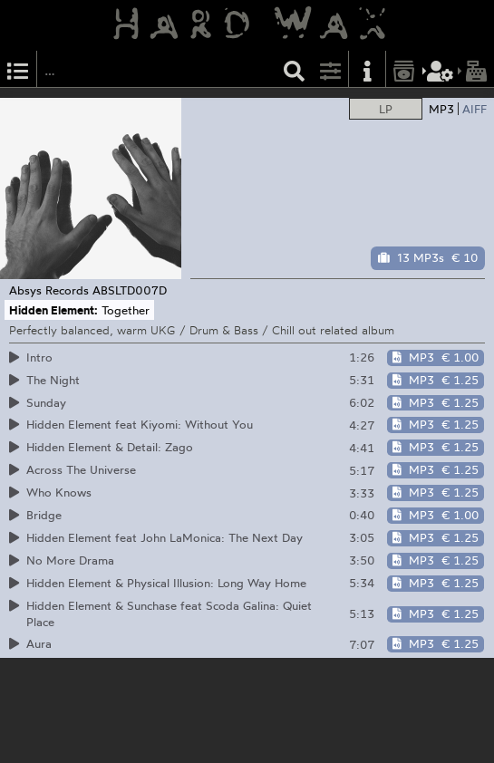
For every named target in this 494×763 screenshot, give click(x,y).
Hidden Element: (53, 310)
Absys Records (49, 290)
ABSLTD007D (129, 290)
